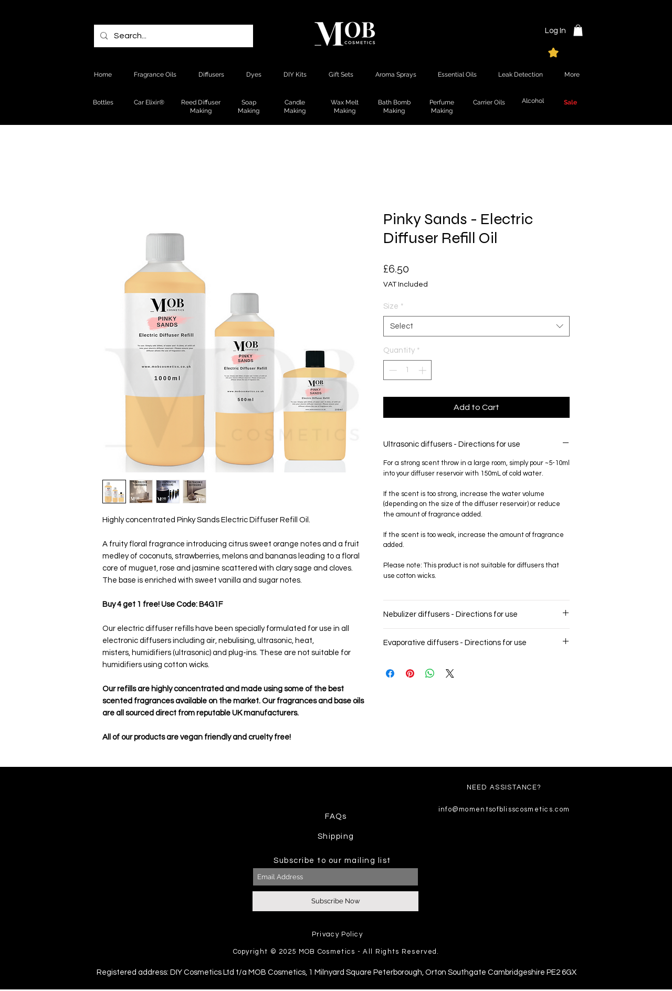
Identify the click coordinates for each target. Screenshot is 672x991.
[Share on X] (450, 673)
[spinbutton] (407, 370)
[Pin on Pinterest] (410, 673)
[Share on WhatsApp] (430, 673)
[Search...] (172, 36)
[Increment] (423, 370)
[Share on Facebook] (390, 673)
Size (393, 306)
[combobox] (476, 326)
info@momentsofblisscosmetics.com (504, 809)
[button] (578, 30)
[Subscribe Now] (335, 901)
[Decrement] (392, 370)
